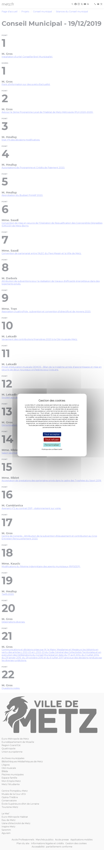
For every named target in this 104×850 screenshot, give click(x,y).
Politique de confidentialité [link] (52, 449)
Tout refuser (52, 439)
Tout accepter (52, 434)
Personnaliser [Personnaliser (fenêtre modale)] (52, 445)
